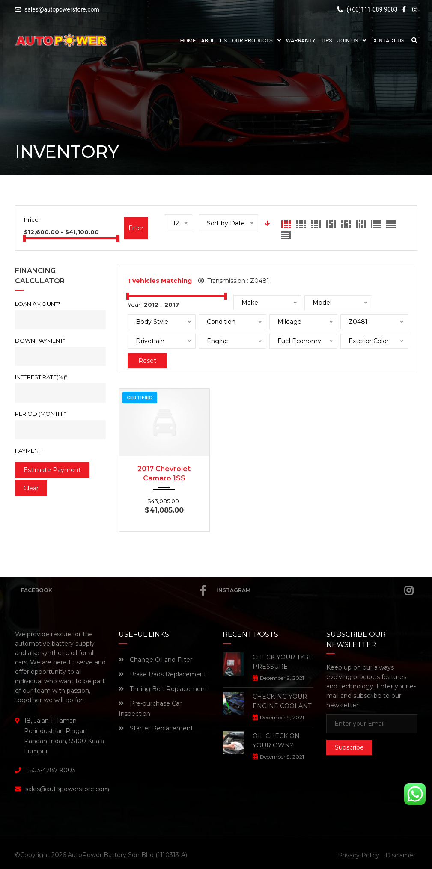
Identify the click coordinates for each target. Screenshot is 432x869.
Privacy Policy (358, 855)
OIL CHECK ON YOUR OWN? (276, 740)
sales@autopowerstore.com (61, 9)
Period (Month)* (40, 413)
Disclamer (400, 855)
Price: (32, 219)
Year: (135, 304)
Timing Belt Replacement (163, 689)
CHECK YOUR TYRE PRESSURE (283, 661)
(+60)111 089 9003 (367, 9)
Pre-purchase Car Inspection (150, 709)
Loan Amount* (37, 303)
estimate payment (52, 470)
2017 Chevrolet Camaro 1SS (164, 473)
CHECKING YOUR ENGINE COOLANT (282, 701)
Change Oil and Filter (155, 660)
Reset (147, 361)
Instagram (315, 590)
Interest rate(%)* (41, 377)
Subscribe (349, 747)
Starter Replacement (156, 728)
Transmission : (233, 281)
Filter (135, 228)
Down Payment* (40, 340)
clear (31, 488)
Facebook (113, 590)
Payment (28, 450)
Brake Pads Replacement (162, 674)
